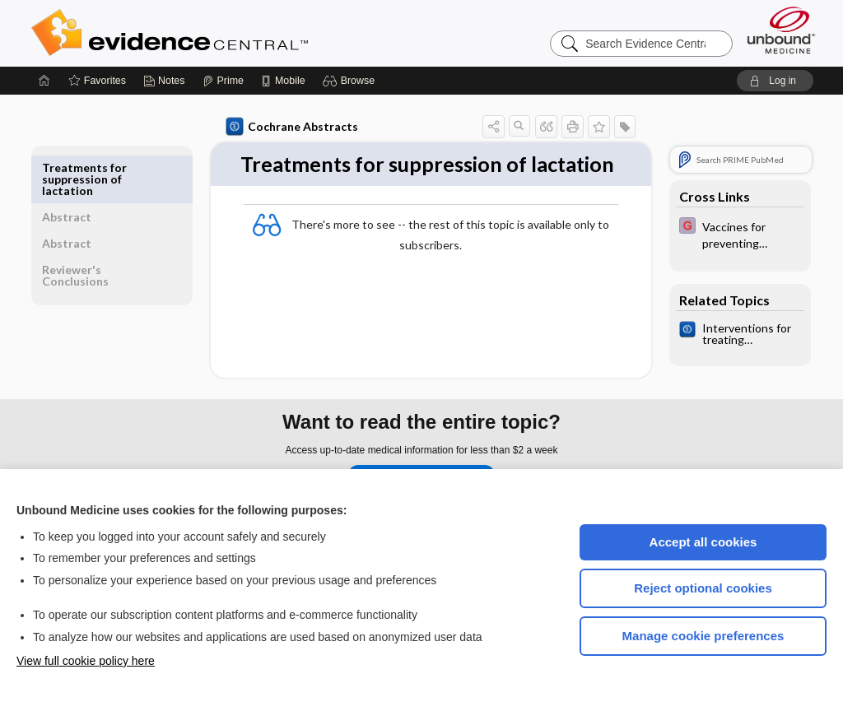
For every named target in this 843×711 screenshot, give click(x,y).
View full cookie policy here (85, 660)
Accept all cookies (703, 542)
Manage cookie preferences (703, 636)
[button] (351, 81)
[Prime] (223, 81)
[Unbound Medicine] (781, 30)
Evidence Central (235, 33)
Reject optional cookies (703, 588)
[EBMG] (737, 233)
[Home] (44, 81)
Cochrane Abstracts (289, 127)
